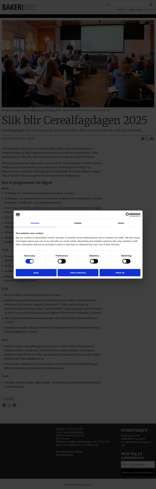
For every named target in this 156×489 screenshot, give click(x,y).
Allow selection (78, 272)
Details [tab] (78, 223)
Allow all (120, 272)
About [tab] (121, 223)
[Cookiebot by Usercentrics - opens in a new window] (127, 215)
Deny (36, 272)
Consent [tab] (35, 223)
